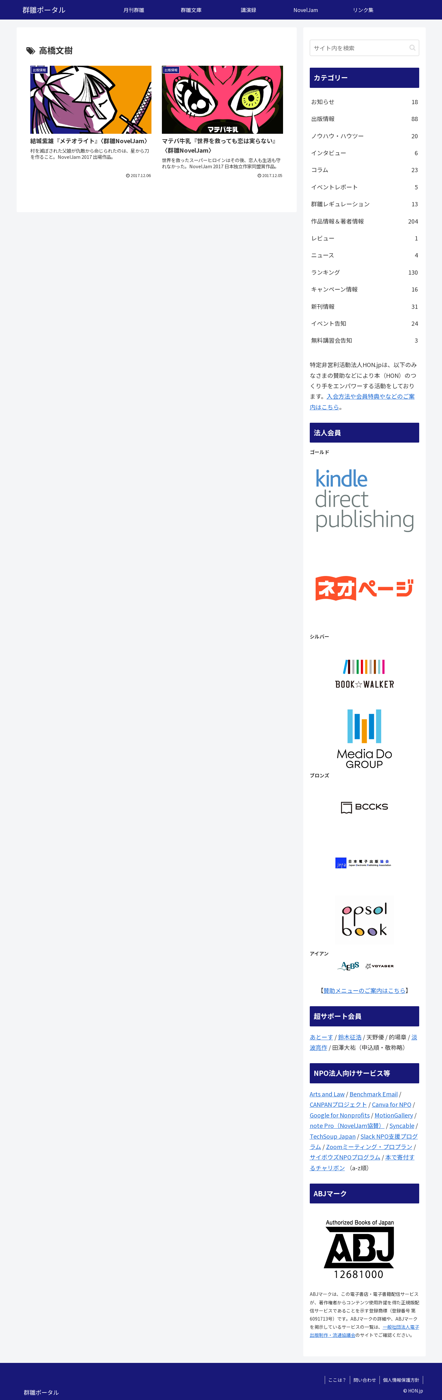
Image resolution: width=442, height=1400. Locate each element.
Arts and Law (327, 1094)
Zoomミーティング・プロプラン (369, 1146)
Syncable (402, 1125)
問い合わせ (364, 1380)
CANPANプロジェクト (338, 1104)
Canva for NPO (391, 1104)
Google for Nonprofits (340, 1115)
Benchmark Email (373, 1094)
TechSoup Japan (333, 1136)
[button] (412, 47)
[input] (364, 48)
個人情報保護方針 (401, 1380)
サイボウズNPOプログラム (345, 1157)
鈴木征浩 (350, 1037)
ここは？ (337, 1380)
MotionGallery (394, 1115)
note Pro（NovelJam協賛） (347, 1125)
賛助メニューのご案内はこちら (364, 990)
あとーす (321, 1037)
